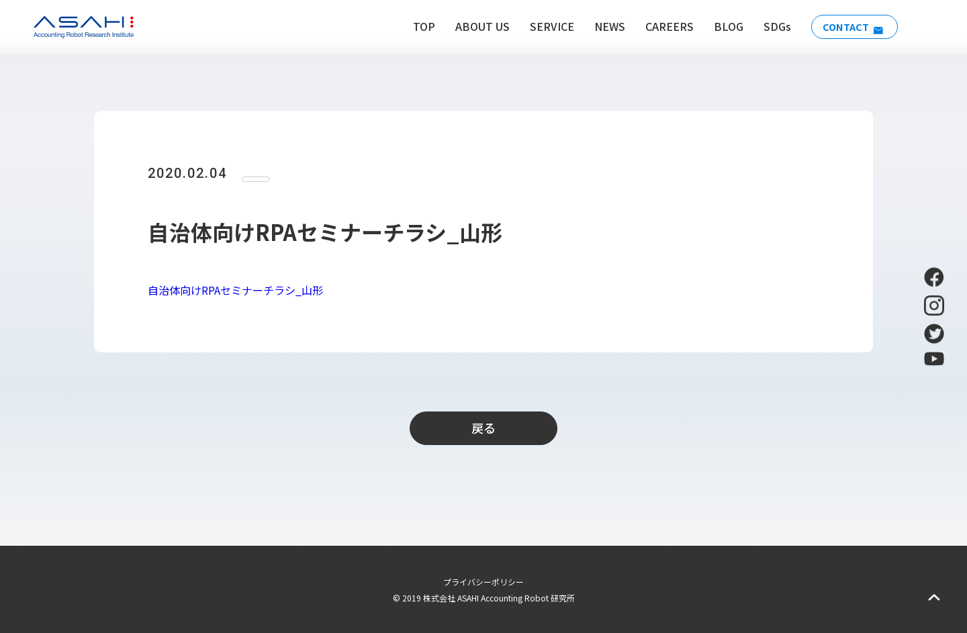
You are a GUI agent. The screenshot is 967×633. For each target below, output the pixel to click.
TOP (417, 26)
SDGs (770, 26)
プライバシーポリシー (483, 581)
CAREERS (662, 26)
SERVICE (544, 26)
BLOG (721, 26)
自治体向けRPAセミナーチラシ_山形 (235, 290)
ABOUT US (475, 26)
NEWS (602, 26)
